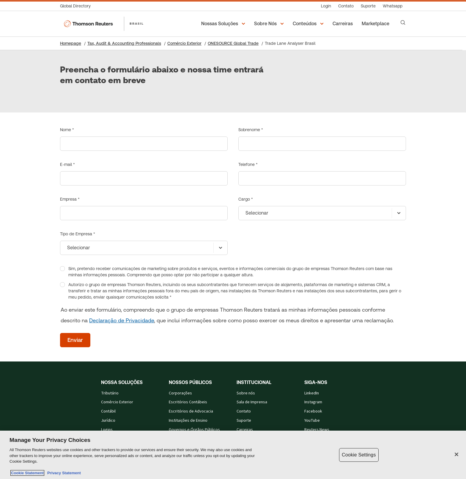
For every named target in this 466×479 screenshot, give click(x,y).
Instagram (313, 402)
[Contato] (346, 6)
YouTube (312, 420)
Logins (107, 429)
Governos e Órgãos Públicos (194, 429)
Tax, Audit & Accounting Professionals (124, 43)
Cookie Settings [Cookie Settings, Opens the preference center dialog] (359, 454)
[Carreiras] (343, 24)
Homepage (70, 43)
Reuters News (316, 429)
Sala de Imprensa (252, 402)
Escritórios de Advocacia (191, 411)
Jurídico (108, 420)
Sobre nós (246, 393)
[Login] (326, 6)
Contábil (108, 411)
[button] (224, 24)
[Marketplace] (376, 24)
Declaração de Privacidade (121, 320)
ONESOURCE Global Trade (233, 43)
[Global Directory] (77, 6)
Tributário (110, 393)
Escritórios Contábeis (188, 402)
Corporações (180, 393)
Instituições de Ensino (188, 420)
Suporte (244, 420)
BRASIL (137, 23)
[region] (233, 455)
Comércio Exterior (184, 43)
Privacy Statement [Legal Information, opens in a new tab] (63, 473)
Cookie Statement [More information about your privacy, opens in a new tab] (27, 473)
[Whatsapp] (392, 6)
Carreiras (245, 429)
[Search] (403, 22)
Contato (244, 411)
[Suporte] (368, 6)
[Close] (456, 454)
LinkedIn (311, 393)
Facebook (313, 411)
